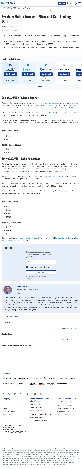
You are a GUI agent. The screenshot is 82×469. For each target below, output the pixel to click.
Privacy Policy (8, 415)
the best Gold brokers (63, 238)
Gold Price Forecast (64, 402)
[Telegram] (21, 394)
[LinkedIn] (15, 394)
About (5, 402)
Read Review (10, 80)
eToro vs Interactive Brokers (40, 414)
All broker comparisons (38, 420)
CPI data (40, 120)
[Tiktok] (28, 393)
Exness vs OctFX (36, 407)
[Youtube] (35, 394)
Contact (5, 408)
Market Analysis (63, 415)
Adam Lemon (22, 287)
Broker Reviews (63, 412)
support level (49, 113)
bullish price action (73, 105)
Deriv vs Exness (36, 417)
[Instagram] (41, 394)
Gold (20, 103)
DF (2, 10)
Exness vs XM (35, 404)
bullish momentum (56, 176)
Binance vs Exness (37, 411)
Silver (29, 164)
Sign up (41, 272)
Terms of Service (9, 412)
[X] (9, 394)
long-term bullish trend (49, 103)
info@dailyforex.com (9, 427)
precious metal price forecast (27, 238)
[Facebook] (3, 394)
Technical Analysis (10, 10)
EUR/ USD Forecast (64, 405)
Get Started (10, 74)
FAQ (4, 405)
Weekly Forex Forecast (65, 408)
